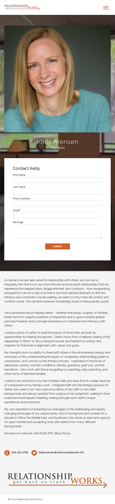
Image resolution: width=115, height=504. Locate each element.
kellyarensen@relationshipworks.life (61, 452)
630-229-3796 (20, 452)
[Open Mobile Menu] (105, 7)
